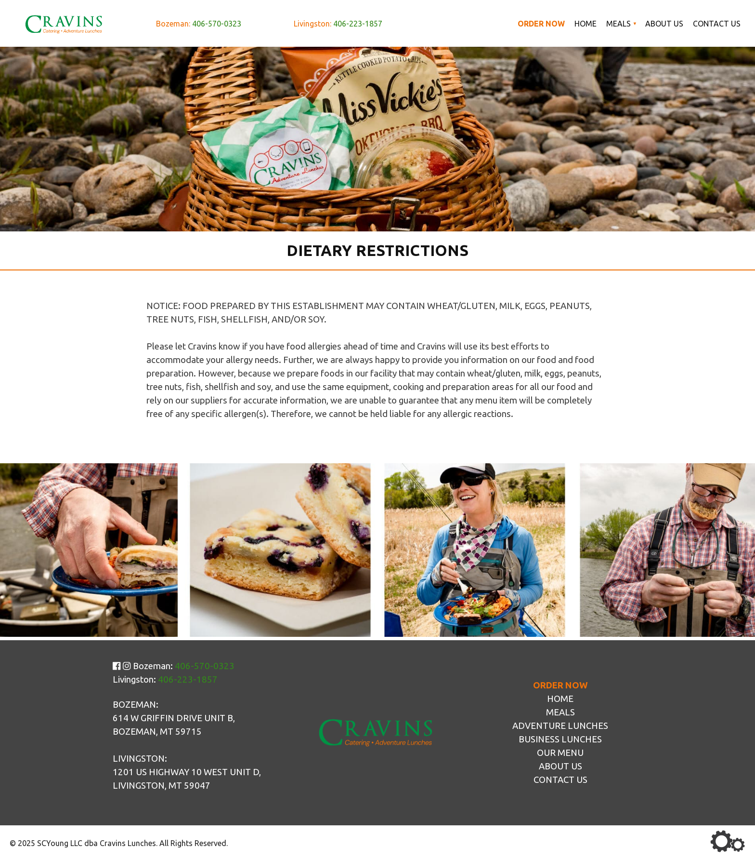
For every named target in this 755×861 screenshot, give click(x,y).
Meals (618, 23)
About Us (664, 23)
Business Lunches (560, 739)
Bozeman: (198, 23)
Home (585, 23)
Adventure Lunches (560, 726)
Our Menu (560, 753)
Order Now (541, 23)
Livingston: (338, 23)
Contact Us (717, 23)
